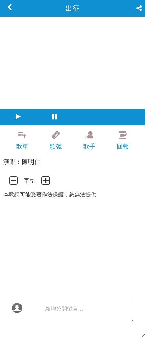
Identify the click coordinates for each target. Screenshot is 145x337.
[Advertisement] (72, 328)
